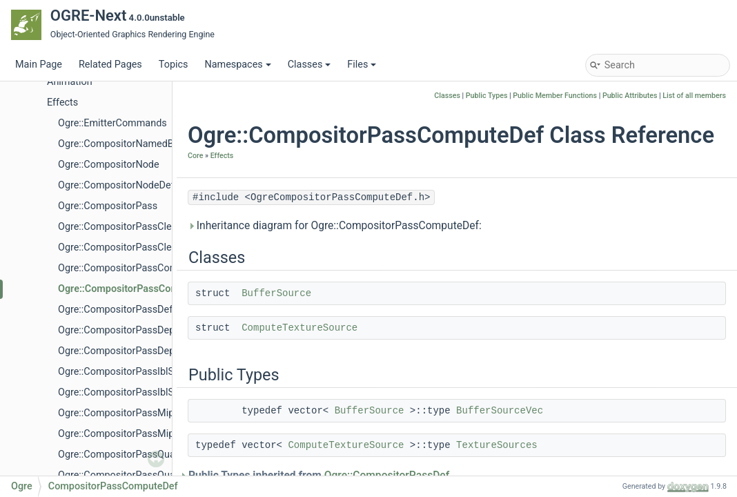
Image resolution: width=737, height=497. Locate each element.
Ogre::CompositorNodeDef (116, 185)
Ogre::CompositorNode (108, 164)
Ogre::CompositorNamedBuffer (126, 144)
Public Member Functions (555, 95)
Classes (309, 64)
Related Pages (110, 64)
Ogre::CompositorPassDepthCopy (132, 330)
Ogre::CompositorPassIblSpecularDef (140, 392)
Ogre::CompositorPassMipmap (126, 413)
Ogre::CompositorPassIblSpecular (132, 372)
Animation (69, 82)
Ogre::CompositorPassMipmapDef (133, 434)
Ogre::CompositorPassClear (119, 227)
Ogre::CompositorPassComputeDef (136, 289)
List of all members (694, 95)
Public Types (487, 95)
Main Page (38, 64)
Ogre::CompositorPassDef (115, 309)
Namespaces (237, 64)
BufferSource (276, 293)
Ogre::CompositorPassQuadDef (127, 475)
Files (361, 64)
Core (195, 155)
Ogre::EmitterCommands (112, 123)
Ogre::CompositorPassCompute (128, 268)
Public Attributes (630, 95)
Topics (173, 64)
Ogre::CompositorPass (107, 206)
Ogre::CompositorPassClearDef (126, 247)
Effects (62, 102)
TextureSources (497, 445)
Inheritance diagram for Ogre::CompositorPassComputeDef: (335, 226)
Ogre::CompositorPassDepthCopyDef (139, 351)
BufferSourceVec (499, 410)
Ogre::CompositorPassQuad (119, 454)
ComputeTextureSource (299, 327)
